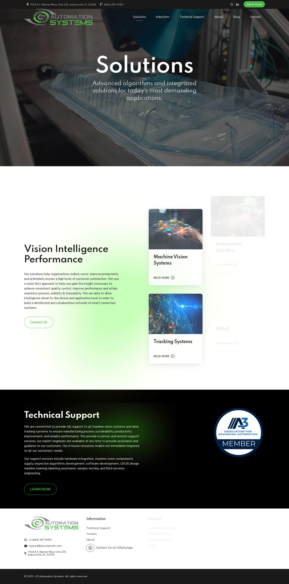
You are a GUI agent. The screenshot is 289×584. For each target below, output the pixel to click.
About (218, 17)
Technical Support (191, 17)
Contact (255, 17)
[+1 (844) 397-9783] (38, 539)
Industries (162, 17)
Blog (236, 17)
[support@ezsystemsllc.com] (43, 545)
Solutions (139, 17)
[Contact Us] (38, 322)
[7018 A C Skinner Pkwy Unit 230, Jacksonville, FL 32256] (50, 553)
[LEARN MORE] (40, 489)
